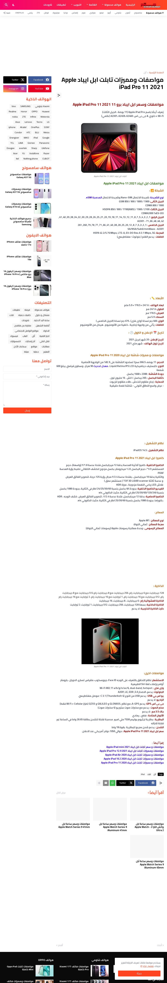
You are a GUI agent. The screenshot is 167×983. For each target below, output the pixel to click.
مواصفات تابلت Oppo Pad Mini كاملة (20, 968)
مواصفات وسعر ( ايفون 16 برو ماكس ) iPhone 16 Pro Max (17, 274)
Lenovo (28, 122)
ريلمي (30, 13)
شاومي (118, 13)
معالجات (45, 346)
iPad (143, 774)
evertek (23, 148)
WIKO (26, 138)
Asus (17, 122)
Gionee (31, 143)
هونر (83, 13)
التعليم (46, 352)
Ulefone (45, 148)
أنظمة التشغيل (42, 325)
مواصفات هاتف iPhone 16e (19, 258)
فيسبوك (14, 336)
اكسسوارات (15, 341)
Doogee (11, 148)
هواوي (92, 13)
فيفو (101, 13)
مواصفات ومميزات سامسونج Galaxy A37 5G (18, 190)
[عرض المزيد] (99, 783)
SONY (46, 127)
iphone (12, 127)
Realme (12, 111)
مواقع (34, 346)
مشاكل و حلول (42, 315)
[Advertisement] (83, 43)
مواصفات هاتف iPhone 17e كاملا (19, 243)
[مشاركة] (58, 95)
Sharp (34, 148)
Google (45, 138)
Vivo (14, 106)
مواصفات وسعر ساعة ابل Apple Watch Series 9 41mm (74, 825)
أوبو (109, 13)
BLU (37, 132)
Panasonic (44, 143)
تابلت (149, 774)
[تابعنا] (7, 13)
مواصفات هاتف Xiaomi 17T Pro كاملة (74, 968)
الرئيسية (130, 5)
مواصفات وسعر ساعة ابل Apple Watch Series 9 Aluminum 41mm (113, 827)
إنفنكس (75, 13)
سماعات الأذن (20, 346)
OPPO (35, 111)
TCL (12, 143)
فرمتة (27, 310)
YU (23, 153)
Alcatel (23, 127)
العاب (25, 336)
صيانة (26, 352)
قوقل (46, 13)
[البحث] (6, 5)
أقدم (60, 945)
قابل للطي (44, 341)
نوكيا (66, 13)
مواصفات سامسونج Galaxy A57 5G (20, 176)
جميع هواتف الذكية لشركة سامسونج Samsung (20, 221)
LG (48, 122)
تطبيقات (61, 5)
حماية (36, 352)
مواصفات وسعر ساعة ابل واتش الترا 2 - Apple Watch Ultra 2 (149, 827)
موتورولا (56, 13)
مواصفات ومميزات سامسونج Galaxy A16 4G (18, 205)
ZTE (38, 13)
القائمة (93, 5)
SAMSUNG (25, 106)
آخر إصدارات (30, 341)
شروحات (47, 5)
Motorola (45, 117)
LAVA (20, 143)
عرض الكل (61, 793)
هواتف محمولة (112, 5)
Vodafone (34, 153)
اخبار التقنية (44, 336)
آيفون (127, 13)
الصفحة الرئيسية (156, 72)
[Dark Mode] (13, 5)
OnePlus (19, 13)
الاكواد (46, 331)
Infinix (33, 117)
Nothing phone (30, 158)
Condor (18, 132)
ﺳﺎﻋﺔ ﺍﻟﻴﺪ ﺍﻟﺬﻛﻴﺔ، (41, 320)
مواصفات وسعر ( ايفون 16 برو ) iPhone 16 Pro (17, 287)
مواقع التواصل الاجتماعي (26, 331)
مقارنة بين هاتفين (22, 325)
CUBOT (45, 158)
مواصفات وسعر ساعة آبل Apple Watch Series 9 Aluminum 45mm (150, 864)
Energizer (14, 138)
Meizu (46, 132)
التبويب (77, 5)
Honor (24, 111)
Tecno (39, 122)
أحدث (159, 945)
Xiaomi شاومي (42, 106)
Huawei (45, 111)
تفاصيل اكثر (148, 966)
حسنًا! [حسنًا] (139, 973)
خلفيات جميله (24, 315)
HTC (28, 132)
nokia (15, 117)
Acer (15, 153)
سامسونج (138, 13)
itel (17, 158)
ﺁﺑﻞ (145, 72)
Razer (46, 153)
